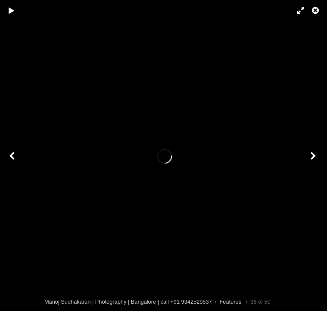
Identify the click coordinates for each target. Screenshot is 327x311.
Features (231, 301)
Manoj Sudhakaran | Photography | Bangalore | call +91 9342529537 (128, 301)
